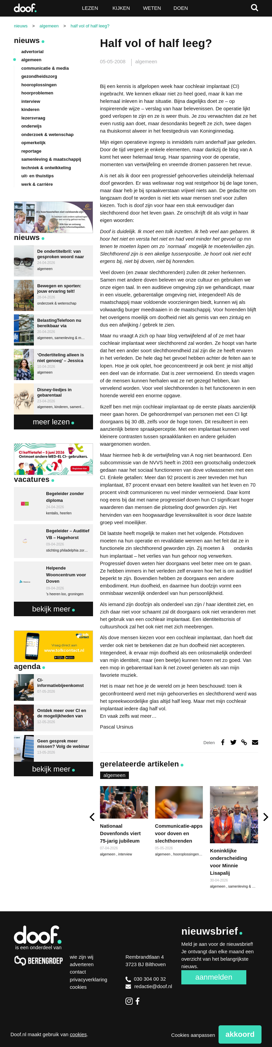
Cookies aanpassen (193, 1035)
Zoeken (254, 7)
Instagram (129, 1001)
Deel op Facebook (223, 742)
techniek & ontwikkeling (46, 167)
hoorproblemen (37, 92)
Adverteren (82, 964)
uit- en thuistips (37, 175)
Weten (152, 8)
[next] (265, 817)
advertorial (32, 51)
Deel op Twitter (233, 742)
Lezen (90, 8)
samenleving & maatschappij (51, 159)
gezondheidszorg (39, 76)
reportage (31, 151)
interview (125, 854)
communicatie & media (45, 68)
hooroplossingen (186, 854)
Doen (181, 8)
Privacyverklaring (88, 979)
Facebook (139, 1001)
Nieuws (27, 40)
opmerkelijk (33, 142)
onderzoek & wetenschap (47, 134)
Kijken (121, 8)
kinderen (30, 109)
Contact (78, 972)
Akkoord (239, 1034)
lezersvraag (33, 117)
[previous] (93, 817)
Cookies (78, 987)
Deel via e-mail (255, 742)
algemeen (146, 61)
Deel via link (244, 742)
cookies (78, 1034)
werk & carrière (37, 184)
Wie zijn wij (81, 957)
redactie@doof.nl (149, 986)
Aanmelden (213, 977)
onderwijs (31, 126)
